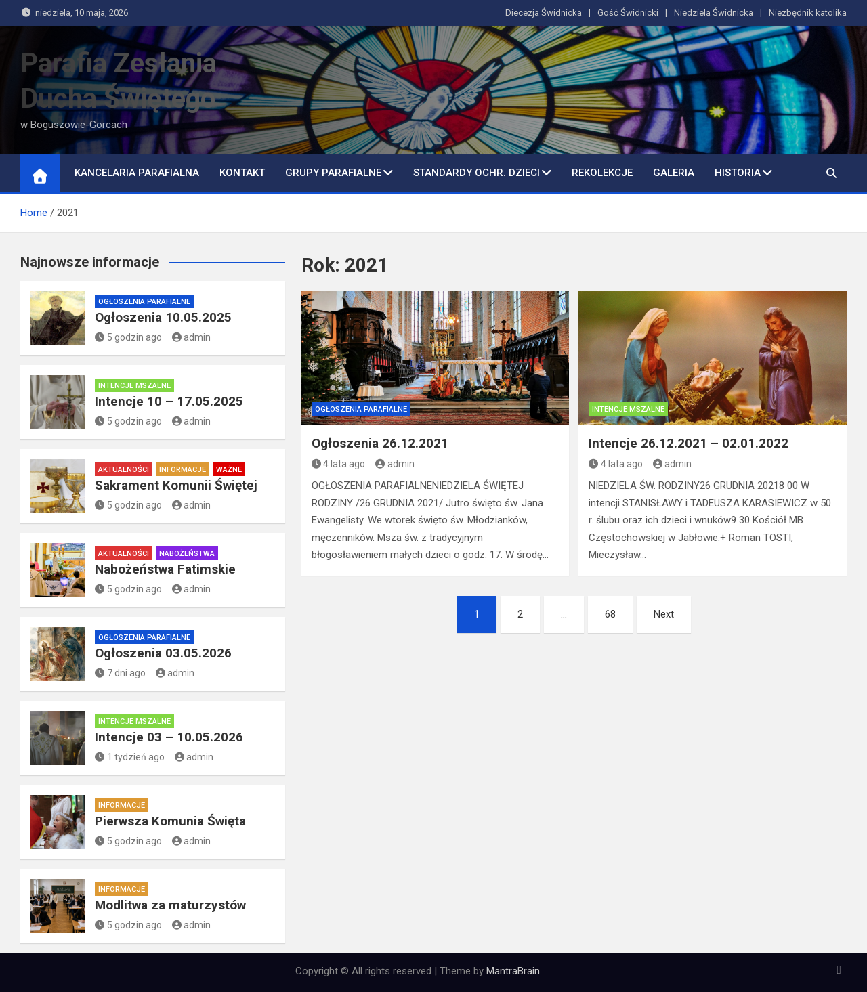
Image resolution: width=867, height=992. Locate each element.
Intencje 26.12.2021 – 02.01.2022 (688, 443)
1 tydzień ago (130, 757)
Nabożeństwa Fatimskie (165, 569)
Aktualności (123, 469)
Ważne (229, 469)
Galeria (673, 173)
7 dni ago (120, 673)
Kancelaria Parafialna (137, 173)
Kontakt (242, 173)
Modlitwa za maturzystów (170, 905)
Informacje (182, 469)
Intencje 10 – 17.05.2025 (169, 401)
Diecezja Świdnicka (543, 12)
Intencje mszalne (628, 409)
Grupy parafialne (333, 173)
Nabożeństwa (187, 553)
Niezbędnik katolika (808, 12)
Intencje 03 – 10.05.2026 (169, 737)
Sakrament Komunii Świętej (176, 485)
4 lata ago (339, 463)
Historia (738, 173)
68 (610, 614)
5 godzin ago (128, 337)
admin (395, 463)
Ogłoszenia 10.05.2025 (163, 317)
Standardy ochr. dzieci (476, 173)
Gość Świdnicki (627, 12)
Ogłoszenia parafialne (361, 409)
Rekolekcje (602, 173)
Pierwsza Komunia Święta (170, 821)
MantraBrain (513, 971)
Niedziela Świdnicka (713, 12)
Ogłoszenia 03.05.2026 (163, 653)
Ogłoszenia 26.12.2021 (380, 443)
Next (664, 614)
